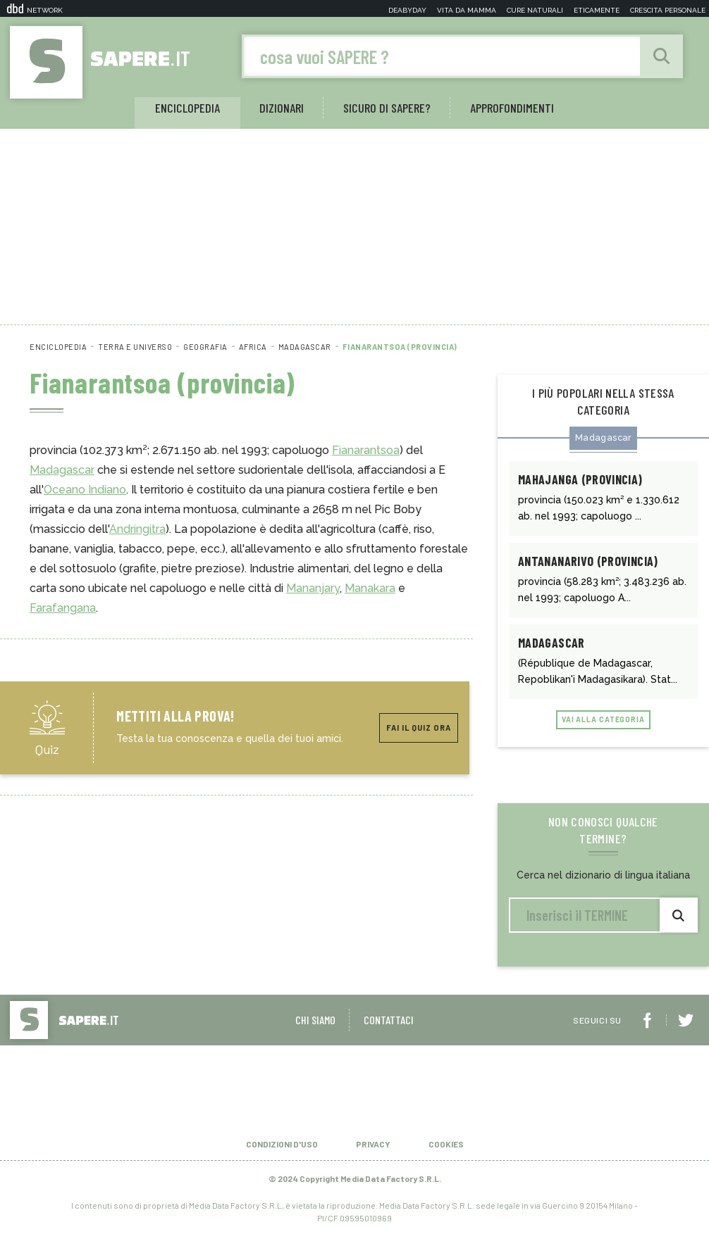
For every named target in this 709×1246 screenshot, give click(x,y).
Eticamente (596, 10)
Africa (253, 347)
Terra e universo (135, 347)
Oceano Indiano (85, 490)
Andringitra (137, 529)
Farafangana (63, 608)
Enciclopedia (187, 108)
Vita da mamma (466, 10)
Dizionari (281, 108)
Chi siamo (315, 1029)
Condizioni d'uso (282, 1153)
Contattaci (389, 1029)
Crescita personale (667, 10)
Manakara (370, 589)
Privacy (373, 1153)
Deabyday (407, 10)
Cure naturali (535, 10)
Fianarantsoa (366, 451)
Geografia (205, 347)
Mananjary (313, 589)
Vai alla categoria (603, 729)
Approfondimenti (512, 108)
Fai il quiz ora (418, 728)
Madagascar (304, 347)
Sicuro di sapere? (387, 108)
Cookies (446, 1153)
